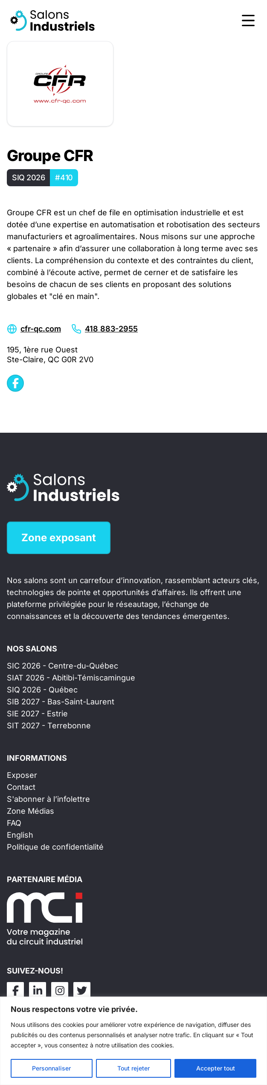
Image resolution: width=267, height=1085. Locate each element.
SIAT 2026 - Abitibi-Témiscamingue (71, 677)
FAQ (14, 822)
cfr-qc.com (40, 328)
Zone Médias (30, 810)
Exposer (22, 775)
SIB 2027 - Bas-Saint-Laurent (60, 701)
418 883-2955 (111, 328)
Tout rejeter (133, 1068)
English (20, 834)
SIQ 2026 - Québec (42, 689)
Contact (21, 787)
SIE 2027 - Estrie (37, 713)
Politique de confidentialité (55, 846)
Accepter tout (215, 1068)
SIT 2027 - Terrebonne (49, 725)
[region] (133, 1041)
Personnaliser (51, 1068)
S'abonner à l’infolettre (48, 799)
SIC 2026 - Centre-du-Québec (62, 665)
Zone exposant (58, 537)
